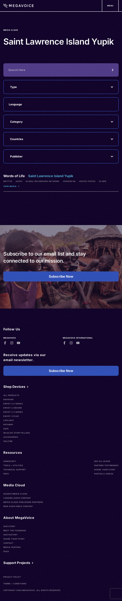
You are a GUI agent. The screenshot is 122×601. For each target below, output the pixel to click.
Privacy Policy (12, 577)
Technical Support (14, 469)
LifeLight (8, 420)
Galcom (7, 441)
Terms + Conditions (14, 583)
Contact (8, 543)
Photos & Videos (103, 474)
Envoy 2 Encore (12, 408)
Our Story (9, 526)
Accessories (10, 437)
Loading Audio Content (17, 498)
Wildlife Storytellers (16, 433)
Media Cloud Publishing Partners (23, 502)
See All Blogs (102, 461)
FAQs (6, 551)
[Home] (18, 6)
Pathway (8, 424)
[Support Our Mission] (110, 5)
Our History (10, 535)
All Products (11, 395)
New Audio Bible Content (18, 506)
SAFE (6, 429)
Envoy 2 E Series (13, 404)
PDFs (6, 474)
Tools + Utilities (13, 465)
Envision (8, 399)
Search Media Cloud (15, 494)
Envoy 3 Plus (11, 416)
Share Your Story (104, 469)
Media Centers (12, 547)
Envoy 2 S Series (13, 412)
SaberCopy (9, 461)
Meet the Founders (14, 530)
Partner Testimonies (106, 465)
